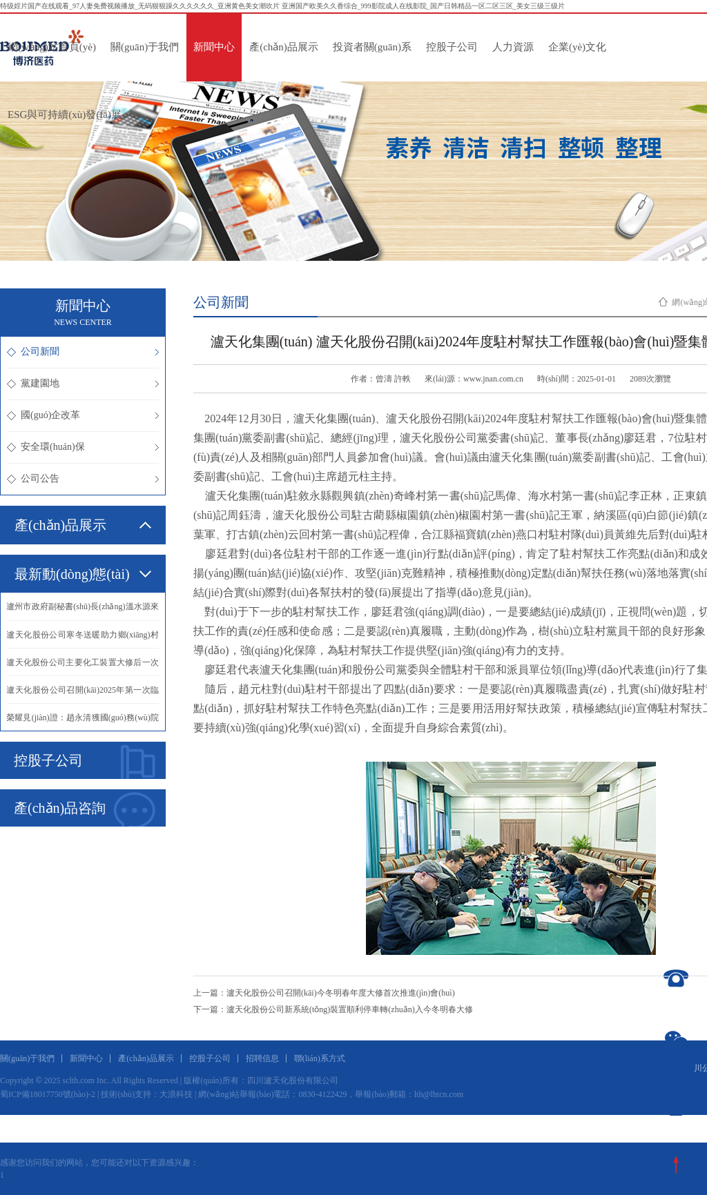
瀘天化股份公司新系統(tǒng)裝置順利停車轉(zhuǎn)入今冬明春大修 (349, 1009)
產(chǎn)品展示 (283, 46)
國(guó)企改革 (83, 415)
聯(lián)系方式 (319, 1058)
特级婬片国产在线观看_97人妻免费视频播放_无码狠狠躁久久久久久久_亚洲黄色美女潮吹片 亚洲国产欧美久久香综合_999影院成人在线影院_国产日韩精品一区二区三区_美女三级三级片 (282, 6)
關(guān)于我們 (144, 46)
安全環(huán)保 (83, 447)
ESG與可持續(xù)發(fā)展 (65, 114)
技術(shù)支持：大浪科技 (147, 1094)
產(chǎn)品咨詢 (84, 809)
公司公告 (83, 478)
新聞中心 (214, 46)
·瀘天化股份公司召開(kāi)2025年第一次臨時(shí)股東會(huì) (83, 694)
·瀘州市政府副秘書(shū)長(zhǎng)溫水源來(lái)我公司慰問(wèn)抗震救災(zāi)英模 (83, 611)
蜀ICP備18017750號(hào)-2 (47, 1094)
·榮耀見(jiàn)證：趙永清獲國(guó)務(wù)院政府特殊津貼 (83, 722)
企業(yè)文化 (577, 46)
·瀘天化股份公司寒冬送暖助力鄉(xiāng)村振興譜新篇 (83, 639)
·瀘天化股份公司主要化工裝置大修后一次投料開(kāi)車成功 (83, 666)
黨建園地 (83, 383)
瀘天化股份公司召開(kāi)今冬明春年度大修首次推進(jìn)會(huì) (340, 993)
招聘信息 (262, 1058)
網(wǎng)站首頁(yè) (52, 46)
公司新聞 (83, 351)
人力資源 (513, 46)
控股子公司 (452, 46)
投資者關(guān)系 (372, 46)
